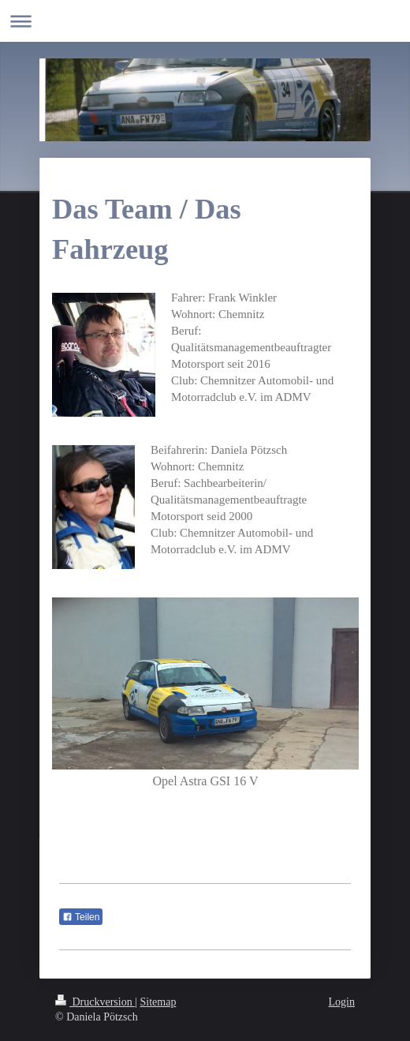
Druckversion (95, 1002)
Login (342, 1002)
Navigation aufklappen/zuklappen (205, 21)
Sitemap (158, 1002)
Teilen (80, 917)
